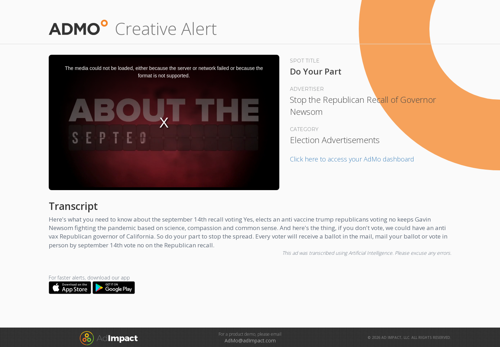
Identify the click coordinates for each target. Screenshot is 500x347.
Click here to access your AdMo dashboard (352, 159)
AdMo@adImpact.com (250, 340)
